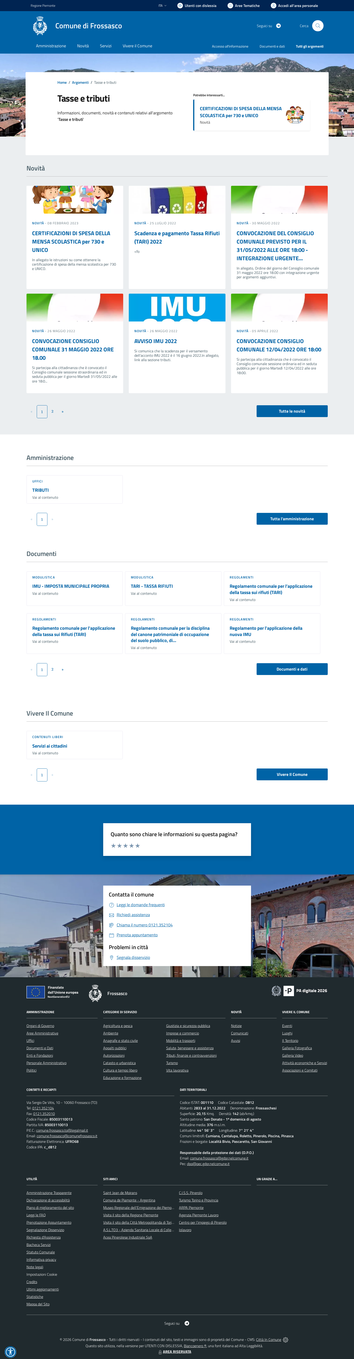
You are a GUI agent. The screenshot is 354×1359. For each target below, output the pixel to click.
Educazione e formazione (122, 1077)
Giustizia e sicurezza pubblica (188, 1025)
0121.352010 (44, 1113)
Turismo (172, 1063)
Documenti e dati (292, 669)
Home (62, 82)
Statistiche (34, 1296)
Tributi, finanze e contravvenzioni (191, 1055)
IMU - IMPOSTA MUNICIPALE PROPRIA (70, 586)
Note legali (34, 1267)
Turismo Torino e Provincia (198, 1200)
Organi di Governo (40, 1025)
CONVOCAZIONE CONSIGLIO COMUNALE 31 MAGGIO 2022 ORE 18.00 (73, 349)
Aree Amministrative (42, 1033)
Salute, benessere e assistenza (190, 1048)
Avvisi (235, 1040)
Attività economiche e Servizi (304, 1063)
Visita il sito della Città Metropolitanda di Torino (139, 1222)
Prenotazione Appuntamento (48, 1222)
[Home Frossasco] (76, 25)
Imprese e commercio (182, 1033)
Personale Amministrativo (46, 1063)
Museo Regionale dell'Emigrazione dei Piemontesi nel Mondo (150, 1207)
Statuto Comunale (40, 1252)
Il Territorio (290, 1040)
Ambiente (110, 1033)
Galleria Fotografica (297, 1048)
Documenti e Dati (39, 1048)
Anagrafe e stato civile (120, 1040)
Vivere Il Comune (292, 774)
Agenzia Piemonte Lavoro (198, 1215)
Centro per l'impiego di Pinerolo (203, 1222)
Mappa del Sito (38, 1304)
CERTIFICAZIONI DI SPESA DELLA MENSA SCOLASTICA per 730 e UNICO (241, 112)
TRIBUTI (40, 490)
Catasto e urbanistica (119, 1063)
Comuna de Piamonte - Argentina (129, 1200)
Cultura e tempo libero (120, 1070)
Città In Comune (268, 1339)
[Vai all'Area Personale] (294, 5)
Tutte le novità (292, 411)
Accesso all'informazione (230, 46)
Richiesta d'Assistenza (43, 1237)
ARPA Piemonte (191, 1207)
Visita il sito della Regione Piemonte (130, 1215)
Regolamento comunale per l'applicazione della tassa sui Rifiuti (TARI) (73, 631)
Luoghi (287, 1033)
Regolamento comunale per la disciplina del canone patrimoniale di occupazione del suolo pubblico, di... (170, 634)
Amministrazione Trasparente (49, 1192)
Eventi (287, 1025)
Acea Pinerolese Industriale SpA (127, 1237)
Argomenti (80, 82)
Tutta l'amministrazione (292, 519)
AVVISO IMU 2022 (155, 341)
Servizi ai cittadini (49, 745)
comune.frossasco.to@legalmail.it (62, 1130)
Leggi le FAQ (36, 1215)
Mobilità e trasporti (180, 1040)
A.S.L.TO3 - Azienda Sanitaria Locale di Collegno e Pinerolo (148, 1230)
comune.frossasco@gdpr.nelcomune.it (219, 1158)
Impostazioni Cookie (41, 1274)
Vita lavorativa (177, 1070)
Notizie (236, 1025)
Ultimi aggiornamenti (42, 1289)
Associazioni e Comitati (300, 1070)
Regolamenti (242, 577)
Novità (38, 223)
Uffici (37, 481)
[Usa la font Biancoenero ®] (197, 5)
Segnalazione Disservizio (45, 1230)
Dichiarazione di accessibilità (48, 1200)
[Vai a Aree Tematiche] (243, 5)
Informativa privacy (41, 1259)
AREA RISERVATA (174, 1351)
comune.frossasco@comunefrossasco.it (67, 1136)
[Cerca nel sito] (317, 25)
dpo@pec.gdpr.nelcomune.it (208, 1163)
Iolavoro (185, 1230)
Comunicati (239, 1033)
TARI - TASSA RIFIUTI (152, 586)
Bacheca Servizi (38, 1244)
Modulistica (43, 577)
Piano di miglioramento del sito (50, 1207)
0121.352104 (43, 1108)
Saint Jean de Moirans (120, 1192)
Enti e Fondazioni (39, 1055)
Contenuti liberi (47, 736)
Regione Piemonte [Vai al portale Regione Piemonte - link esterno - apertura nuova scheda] (43, 5)
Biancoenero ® (195, 1346)
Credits (31, 1282)
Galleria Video (292, 1055)
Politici (31, 1070)
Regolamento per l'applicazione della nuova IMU (266, 631)
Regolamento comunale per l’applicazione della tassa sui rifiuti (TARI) (271, 589)
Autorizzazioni (114, 1055)
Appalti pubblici (114, 1048)
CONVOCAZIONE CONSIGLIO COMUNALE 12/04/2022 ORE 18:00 (279, 345)
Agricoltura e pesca (117, 1025)
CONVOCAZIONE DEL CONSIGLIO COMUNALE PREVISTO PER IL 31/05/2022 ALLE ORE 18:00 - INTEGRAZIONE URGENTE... (275, 245)
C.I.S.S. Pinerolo (190, 1192)
